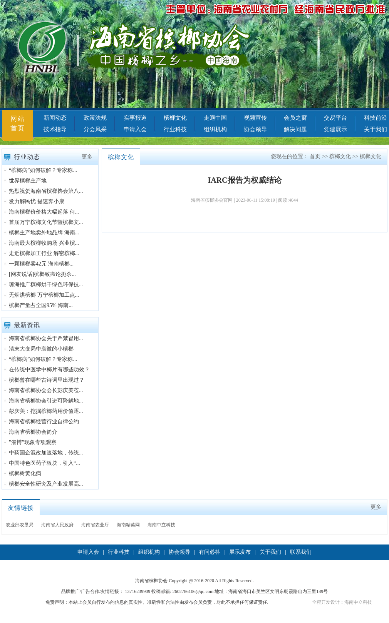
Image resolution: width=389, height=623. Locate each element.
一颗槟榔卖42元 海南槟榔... (41, 264)
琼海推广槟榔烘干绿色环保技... (46, 284)
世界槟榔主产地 (28, 181)
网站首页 (17, 123)
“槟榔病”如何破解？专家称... (43, 170)
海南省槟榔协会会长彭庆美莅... (46, 390)
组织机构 (215, 129)
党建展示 (335, 129)
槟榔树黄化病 (25, 473)
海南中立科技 (161, 525)
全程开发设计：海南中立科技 (342, 602)
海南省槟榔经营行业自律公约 (44, 421)
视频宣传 (255, 118)
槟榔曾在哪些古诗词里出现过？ (46, 380)
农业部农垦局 (20, 525)
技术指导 (55, 129)
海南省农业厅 (95, 525)
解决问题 (295, 129)
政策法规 (95, 118)
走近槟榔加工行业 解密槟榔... (44, 253)
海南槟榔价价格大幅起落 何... (44, 212)
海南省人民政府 (57, 525)
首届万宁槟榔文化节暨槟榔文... (46, 222)
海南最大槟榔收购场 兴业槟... (44, 243)
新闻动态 (55, 118)
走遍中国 (215, 118)
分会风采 (95, 129)
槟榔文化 (175, 118)
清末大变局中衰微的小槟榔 (41, 349)
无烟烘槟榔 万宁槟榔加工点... (44, 295)
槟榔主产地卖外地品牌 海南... (44, 233)
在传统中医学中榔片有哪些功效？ (49, 369)
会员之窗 (295, 118)
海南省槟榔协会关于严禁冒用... (46, 338)
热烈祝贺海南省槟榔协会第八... (46, 191)
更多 (87, 157)
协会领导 (255, 129)
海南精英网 (128, 525)
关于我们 (270, 552)
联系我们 (301, 552)
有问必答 (209, 552)
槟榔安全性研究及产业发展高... (46, 484)
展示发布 (240, 552)
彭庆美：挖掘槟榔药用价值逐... (46, 411)
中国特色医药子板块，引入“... (44, 463)
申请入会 (135, 129)
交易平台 (335, 118)
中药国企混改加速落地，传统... (46, 453)
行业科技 (175, 129)
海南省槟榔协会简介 (33, 432)
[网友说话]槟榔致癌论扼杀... (42, 274)
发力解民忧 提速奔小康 (36, 201)
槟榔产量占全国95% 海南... (41, 305)
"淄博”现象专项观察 (33, 442)
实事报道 (135, 118)
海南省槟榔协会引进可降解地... (46, 401)
